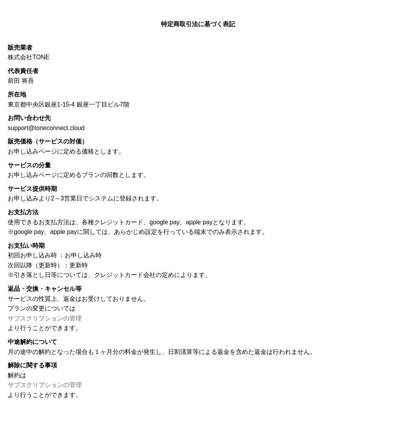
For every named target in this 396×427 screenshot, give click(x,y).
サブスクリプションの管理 (45, 318)
